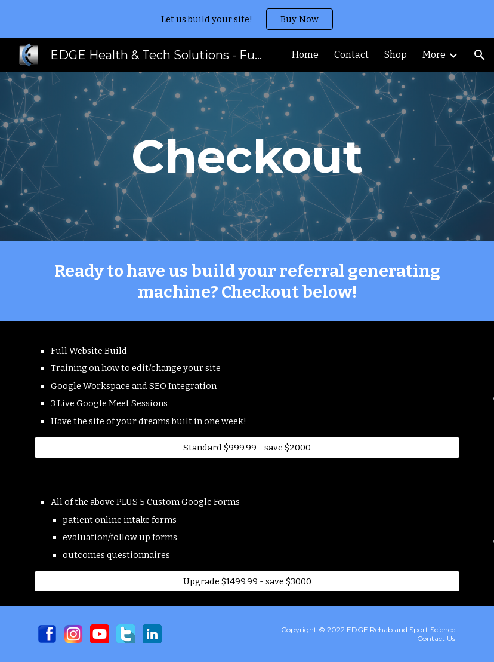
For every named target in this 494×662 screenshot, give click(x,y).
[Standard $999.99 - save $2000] (247, 448)
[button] (479, 55)
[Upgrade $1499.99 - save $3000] (247, 582)
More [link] (434, 54)
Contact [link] (351, 54)
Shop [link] (395, 54)
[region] (247, 19)
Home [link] (305, 54)
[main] (247, 156)
